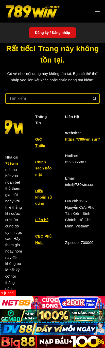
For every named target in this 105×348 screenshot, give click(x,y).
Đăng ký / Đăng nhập (52, 33)
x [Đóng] (7, 293)
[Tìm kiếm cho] (47, 98)
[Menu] (97, 11)
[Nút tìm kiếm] (95, 98)
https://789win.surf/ (82, 139)
